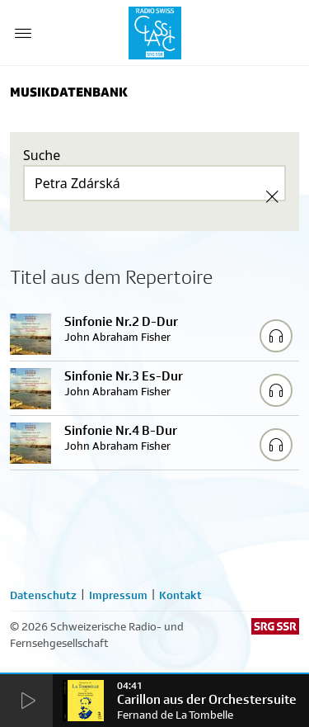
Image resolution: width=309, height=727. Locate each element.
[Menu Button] (23, 33)
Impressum (118, 595)
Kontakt (180, 595)
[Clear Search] (272, 196)
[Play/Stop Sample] (276, 336)
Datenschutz (43, 595)
